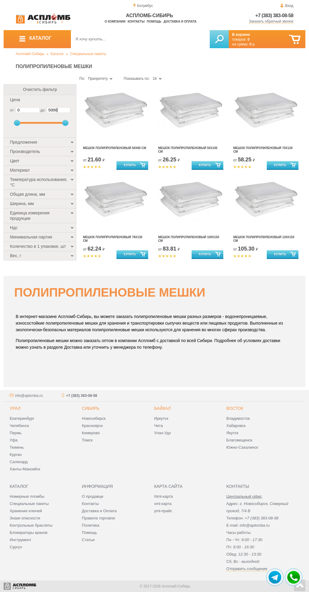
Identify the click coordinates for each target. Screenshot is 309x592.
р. (253, 44)
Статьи (88, 539)
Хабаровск (236, 425)
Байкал (162, 408)
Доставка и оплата (180, 21)
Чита (158, 425)
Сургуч (16, 547)
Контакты (136, 21)
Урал (15, 408)
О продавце (92, 496)
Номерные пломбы (27, 496)
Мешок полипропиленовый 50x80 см (114, 148)
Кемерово (91, 433)
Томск (87, 440)
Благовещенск (239, 440)
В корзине (241, 35)
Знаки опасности (25, 518)
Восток (234, 408)
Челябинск (19, 425)
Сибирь (90, 408)
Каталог (57, 54)
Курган (16, 454)
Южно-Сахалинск (242, 447)
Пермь (16, 433)
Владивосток (238, 418)
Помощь (154, 21)
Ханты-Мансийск (25, 469)
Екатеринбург (22, 418)
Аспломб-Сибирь (30, 54)
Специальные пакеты (88, 54)
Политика (90, 525)
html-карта (163, 496)
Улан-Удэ (162, 433)
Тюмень (17, 447)
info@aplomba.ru (29, 396)
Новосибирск (94, 418)
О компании (115, 21)
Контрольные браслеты (31, 525)
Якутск (232, 433)
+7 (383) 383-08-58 (274, 15)
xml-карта (163, 503)
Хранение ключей (26, 511)
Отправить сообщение (246, 568)
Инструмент (20, 539)
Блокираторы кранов (28, 532)
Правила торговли (98, 518)
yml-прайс (163, 511)
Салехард (18, 462)
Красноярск (92, 425)
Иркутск (161, 418)
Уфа (14, 440)
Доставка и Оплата (99, 511)
